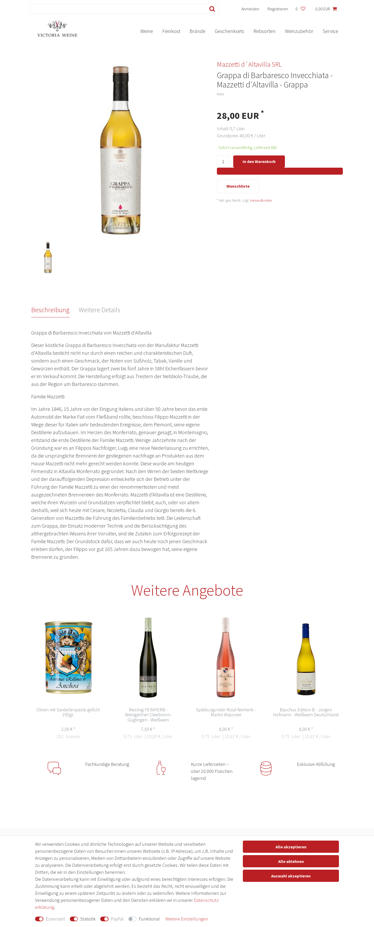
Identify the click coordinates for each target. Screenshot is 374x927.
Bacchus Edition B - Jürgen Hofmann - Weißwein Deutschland (306, 712)
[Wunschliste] (300, 9)
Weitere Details (99, 309)
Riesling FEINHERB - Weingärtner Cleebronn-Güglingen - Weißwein (148, 715)
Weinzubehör (299, 31)
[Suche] (211, 9)
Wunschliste (238, 186)
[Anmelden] (250, 9)
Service (330, 31)
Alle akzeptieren (291, 846)
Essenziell (55, 919)
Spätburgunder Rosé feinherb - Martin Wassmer (226, 712)
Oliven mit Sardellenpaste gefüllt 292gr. (68, 712)
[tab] (55, 310)
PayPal (117, 919)
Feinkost (171, 31)
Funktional (149, 919)
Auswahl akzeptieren (291, 875)
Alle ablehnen (291, 861)
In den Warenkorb (259, 161)
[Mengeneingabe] (223, 161)
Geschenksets (229, 31)
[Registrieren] (278, 9)
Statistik (88, 919)
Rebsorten (264, 31)
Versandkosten (261, 201)
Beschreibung (50, 309)
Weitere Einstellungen (186, 919)
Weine (146, 31)
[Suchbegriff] (116, 9)
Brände (197, 31)
